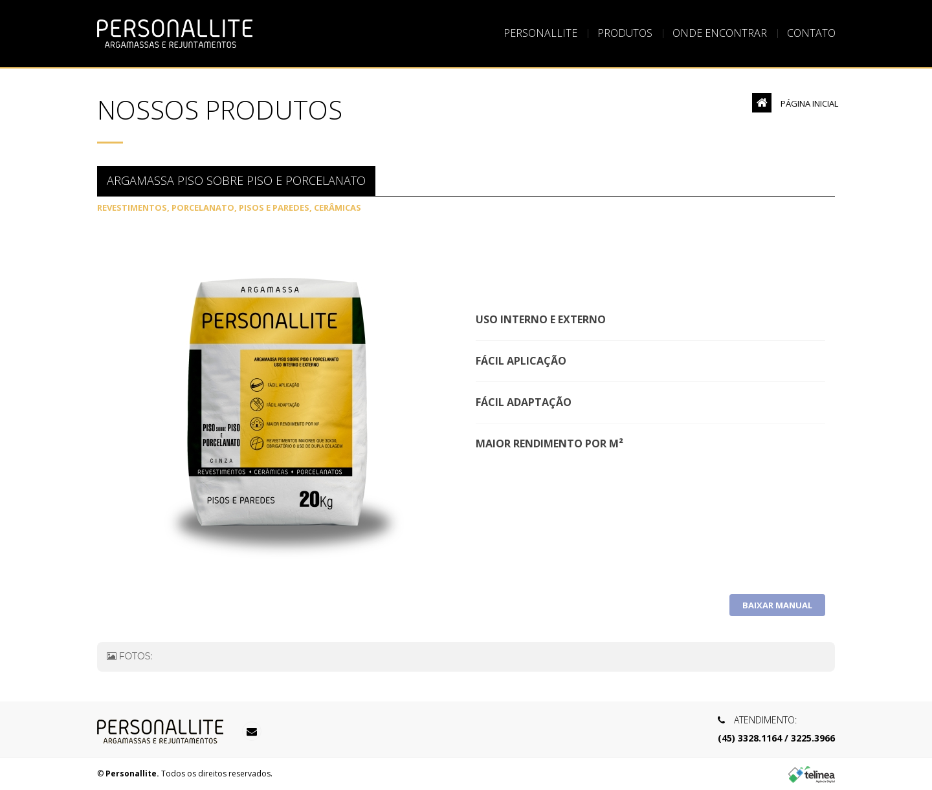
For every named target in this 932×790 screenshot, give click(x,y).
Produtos (624, 33)
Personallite (540, 33)
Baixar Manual (777, 605)
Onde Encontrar (719, 33)
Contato (811, 33)
